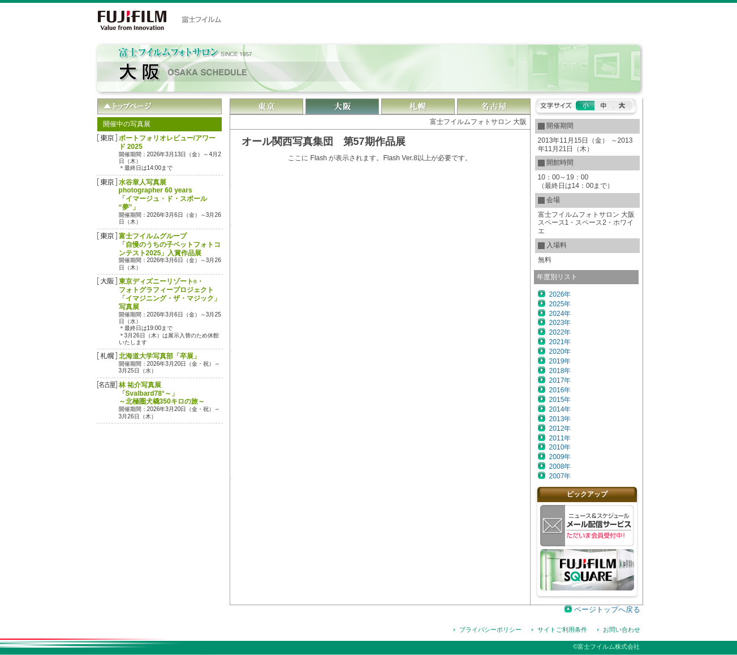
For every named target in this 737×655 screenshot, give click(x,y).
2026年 (560, 294)
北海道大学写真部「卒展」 (159, 356)
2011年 (560, 438)
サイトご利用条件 (562, 629)
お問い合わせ (621, 629)
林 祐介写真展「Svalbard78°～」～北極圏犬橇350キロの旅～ (162, 393)
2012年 (560, 429)
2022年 (560, 332)
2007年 (560, 476)
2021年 (560, 342)
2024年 (560, 314)
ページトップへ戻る (607, 609)
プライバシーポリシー (490, 629)
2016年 (560, 390)
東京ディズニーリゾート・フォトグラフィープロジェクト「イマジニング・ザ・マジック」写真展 (170, 294)
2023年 (560, 323)
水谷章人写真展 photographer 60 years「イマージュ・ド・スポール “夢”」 (163, 195)
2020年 (560, 352)
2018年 (560, 371)
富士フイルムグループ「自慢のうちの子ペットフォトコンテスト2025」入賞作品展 (170, 244)
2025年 (560, 304)
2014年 (560, 409)
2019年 (560, 361)
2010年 (560, 447)
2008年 (560, 466)
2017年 (560, 380)
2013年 (560, 419)
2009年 (560, 457)
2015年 (560, 400)
